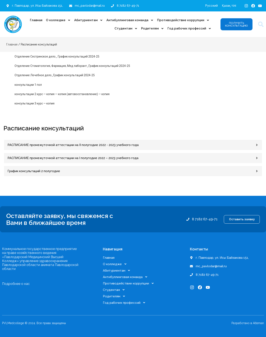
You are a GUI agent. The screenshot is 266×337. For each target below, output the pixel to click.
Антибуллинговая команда (130, 20)
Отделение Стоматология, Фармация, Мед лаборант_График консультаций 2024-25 (72, 65)
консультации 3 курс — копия (34, 103)
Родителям (152, 28)
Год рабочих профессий (189, 28)
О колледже (58, 20)
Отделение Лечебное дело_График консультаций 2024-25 (55, 75)
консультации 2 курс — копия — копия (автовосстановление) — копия (62, 94)
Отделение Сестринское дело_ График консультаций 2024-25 (57, 56)
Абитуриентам (88, 20)
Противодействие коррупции (183, 20)
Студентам (126, 28)
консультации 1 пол (28, 84)
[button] (260, 24)
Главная (36, 20)
